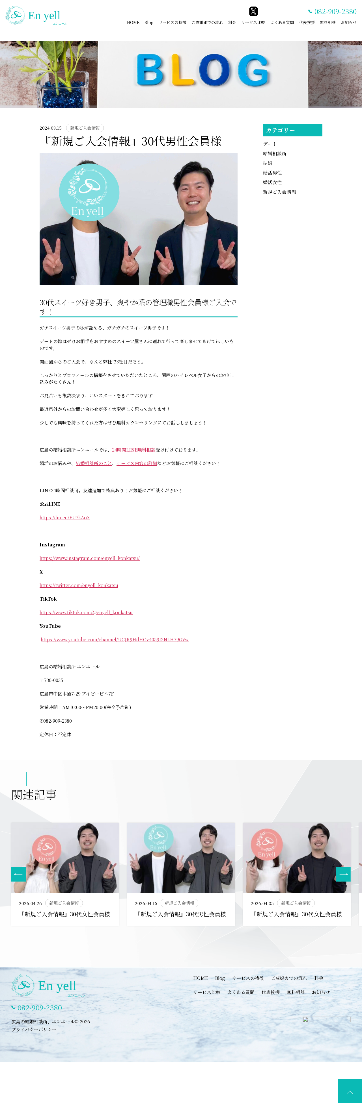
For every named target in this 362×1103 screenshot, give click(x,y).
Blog (149, 22)
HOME (133, 22)
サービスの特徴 (172, 22)
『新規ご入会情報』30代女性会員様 (64, 914)
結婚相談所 (275, 153)
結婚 (268, 163)
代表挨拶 (307, 22)
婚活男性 (272, 172)
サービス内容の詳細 (137, 463)
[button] (343, 874)
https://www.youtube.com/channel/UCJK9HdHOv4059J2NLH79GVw (115, 639)
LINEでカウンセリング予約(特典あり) (185, 1097)
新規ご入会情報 (279, 192)
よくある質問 (282, 22)
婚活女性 (272, 182)
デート (270, 144)
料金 (232, 22)
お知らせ (349, 22)
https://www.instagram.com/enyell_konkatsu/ (90, 558)
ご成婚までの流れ (207, 22)
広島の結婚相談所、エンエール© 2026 (50, 1031)
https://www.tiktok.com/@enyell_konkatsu (86, 612)
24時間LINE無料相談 (134, 449)
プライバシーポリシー (34, 1039)
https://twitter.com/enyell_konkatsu (79, 585)
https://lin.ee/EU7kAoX (65, 517)
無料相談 (328, 22)
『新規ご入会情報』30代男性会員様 (180, 914)
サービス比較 (253, 22)
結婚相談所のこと (94, 463)
